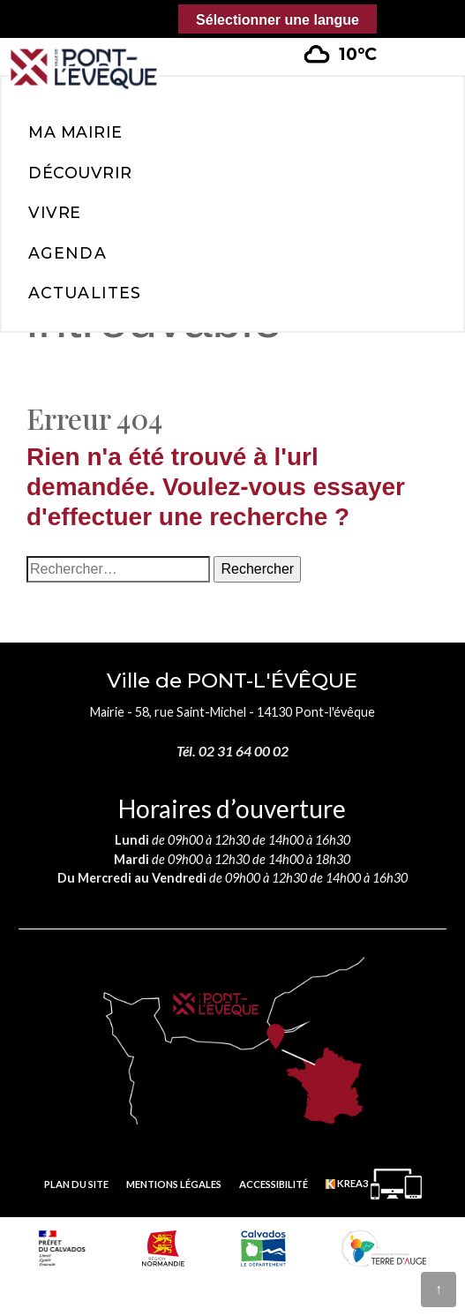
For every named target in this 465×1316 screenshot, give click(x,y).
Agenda (67, 253)
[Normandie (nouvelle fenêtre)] (163, 1248)
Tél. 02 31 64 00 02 (232, 750)
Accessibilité (273, 1184)
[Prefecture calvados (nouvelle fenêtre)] (62, 1248)
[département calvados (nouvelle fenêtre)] (263, 1248)
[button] (422, 43)
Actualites (84, 292)
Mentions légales (173, 1184)
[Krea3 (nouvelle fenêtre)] (374, 1184)
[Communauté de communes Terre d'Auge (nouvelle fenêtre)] (384, 1248)
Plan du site (76, 1184)
